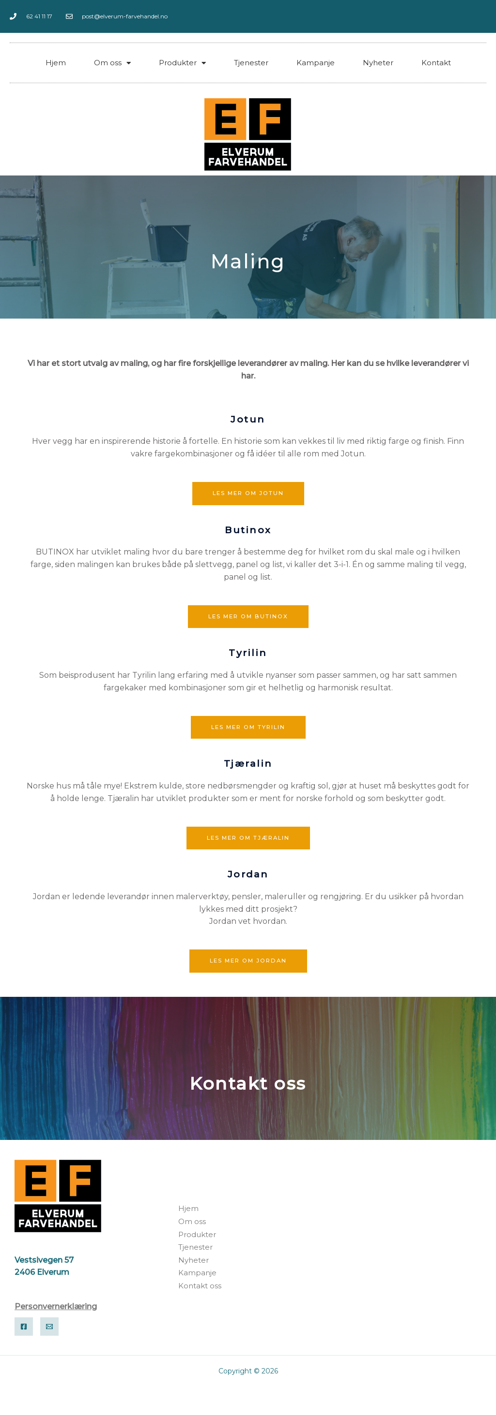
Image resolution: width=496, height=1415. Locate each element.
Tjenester (251, 62)
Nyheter (378, 62)
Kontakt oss (248, 1083)
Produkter (182, 63)
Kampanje (315, 62)
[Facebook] (24, 1328)
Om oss (112, 63)
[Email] (49, 1328)
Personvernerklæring (56, 1307)
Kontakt (436, 62)
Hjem (56, 62)
